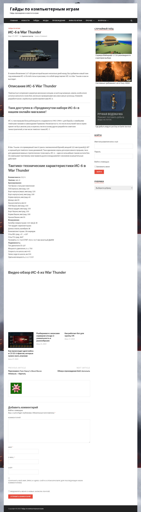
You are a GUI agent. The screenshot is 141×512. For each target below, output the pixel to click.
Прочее (89, 20)
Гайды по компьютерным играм (44, 9)
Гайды (36, 20)
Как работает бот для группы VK (74, 334)
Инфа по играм (75, 20)
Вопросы (102, 20)
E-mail (11, 457)
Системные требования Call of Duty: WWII (113, 83)
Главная (14, 20)
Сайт (10, 468)
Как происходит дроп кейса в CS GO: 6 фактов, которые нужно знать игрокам (20, 353)
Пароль (97, 152)
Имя (10, 447)
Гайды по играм (14, 28)
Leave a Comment (41, 36)
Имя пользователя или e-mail (106, 142)
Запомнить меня (103, 167)
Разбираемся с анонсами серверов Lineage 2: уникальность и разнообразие (48, 337)
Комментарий (14, 417)
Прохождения (58, 20)
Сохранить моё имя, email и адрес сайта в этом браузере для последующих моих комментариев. (45, 482)
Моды (46, 20)
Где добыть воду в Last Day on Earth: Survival (113, 126)
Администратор (27, 36)
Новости (25, 20)
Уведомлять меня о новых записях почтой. (30, 491)
